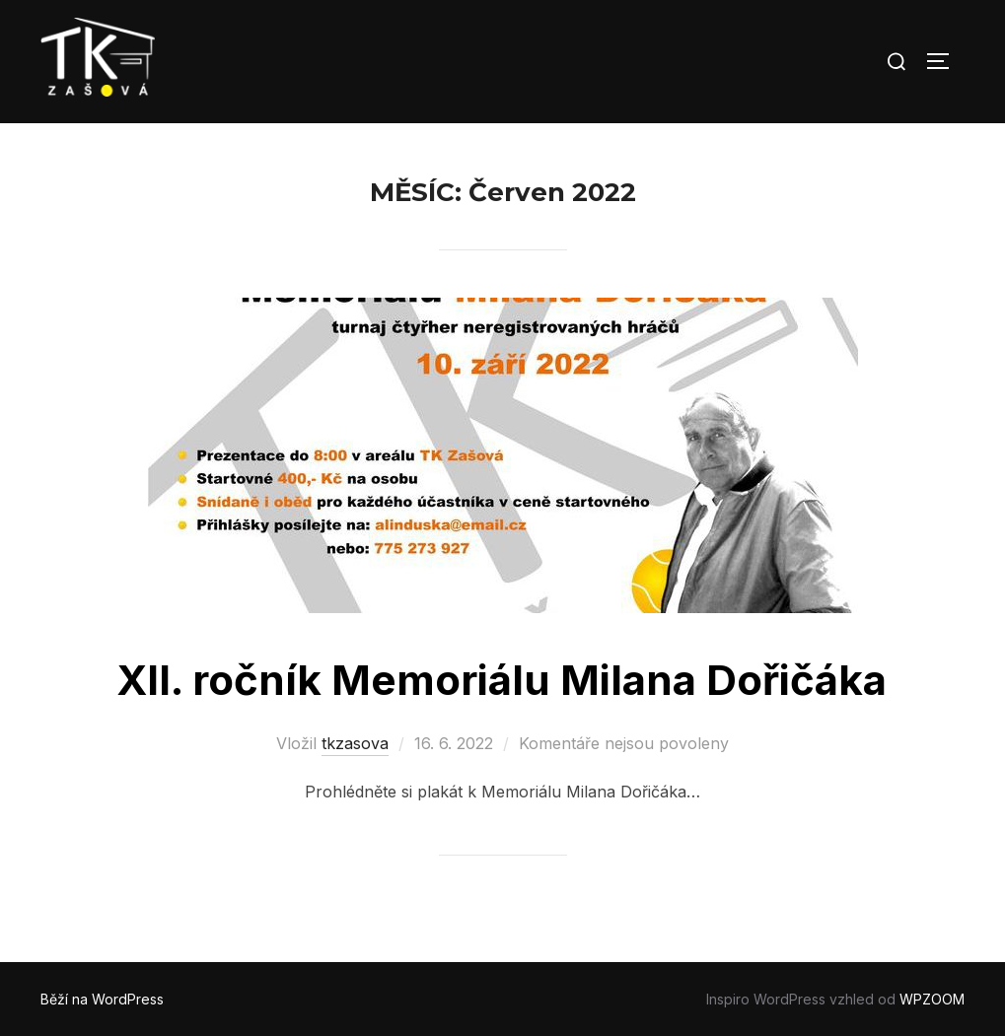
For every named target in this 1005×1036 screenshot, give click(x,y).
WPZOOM (932, 999)
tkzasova (355, 743)
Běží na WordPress (102, 999)
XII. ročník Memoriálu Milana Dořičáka (501, 680)
